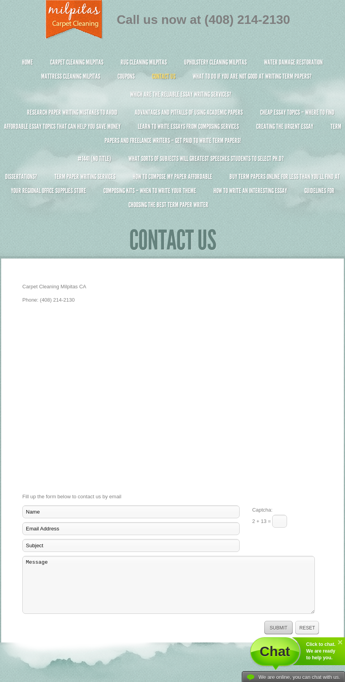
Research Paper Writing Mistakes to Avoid (72, 112)
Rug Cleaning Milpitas (144, 62)
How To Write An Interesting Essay (250, 190)
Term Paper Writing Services (85, 176)
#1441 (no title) (94, 158)
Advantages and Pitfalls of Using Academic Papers (189, 112)
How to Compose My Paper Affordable (172, 176)
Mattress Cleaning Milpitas (70, 76)
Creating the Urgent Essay (284, 126)
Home (27, 62)
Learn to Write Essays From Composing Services (188, 126)
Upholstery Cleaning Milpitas (215, 62)
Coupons (126, 76)
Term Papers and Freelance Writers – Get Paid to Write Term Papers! (172, 137)
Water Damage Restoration (293, 62)
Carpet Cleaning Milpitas (76, 62)
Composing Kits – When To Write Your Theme (149, 190)
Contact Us (163, 76)
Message (168, 585)
